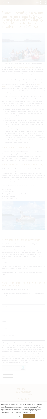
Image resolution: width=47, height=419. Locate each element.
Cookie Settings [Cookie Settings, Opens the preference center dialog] (16, 416)
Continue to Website (29, 416)
